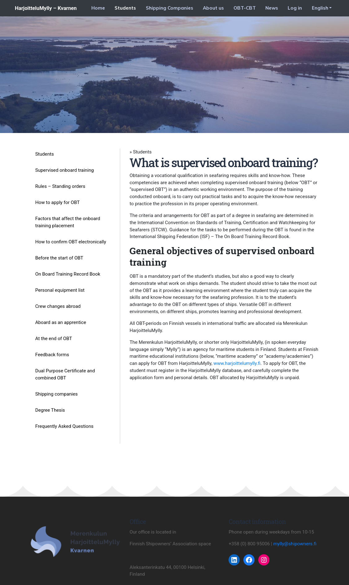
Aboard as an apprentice (60, 322)
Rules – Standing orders (60, 186)
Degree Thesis (50, 410)
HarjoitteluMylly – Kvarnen (46, 8)
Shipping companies (56, 394)
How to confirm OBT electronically (70, 242)
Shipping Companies (169, 8)
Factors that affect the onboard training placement (67, 222)
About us (213, 8)
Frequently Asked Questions (64, 426)
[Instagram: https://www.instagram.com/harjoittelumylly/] (263, 559)
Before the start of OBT (59, 258)
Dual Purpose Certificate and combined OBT (65, 374)
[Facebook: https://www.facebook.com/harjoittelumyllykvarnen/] (249, 559)
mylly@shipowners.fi (294, 544)
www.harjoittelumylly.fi (236, 363)
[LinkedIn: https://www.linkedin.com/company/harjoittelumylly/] (234, 559)
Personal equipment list (60, 290)
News (271, 8)
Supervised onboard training (64, 170)
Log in (295, 8)
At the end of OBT (53, 338)
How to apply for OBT (57, 202)
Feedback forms (52, 354)
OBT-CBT (244, 8)
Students (125, 8)
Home (98, 8)
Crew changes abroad (58, 306)
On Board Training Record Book (67, 274)
